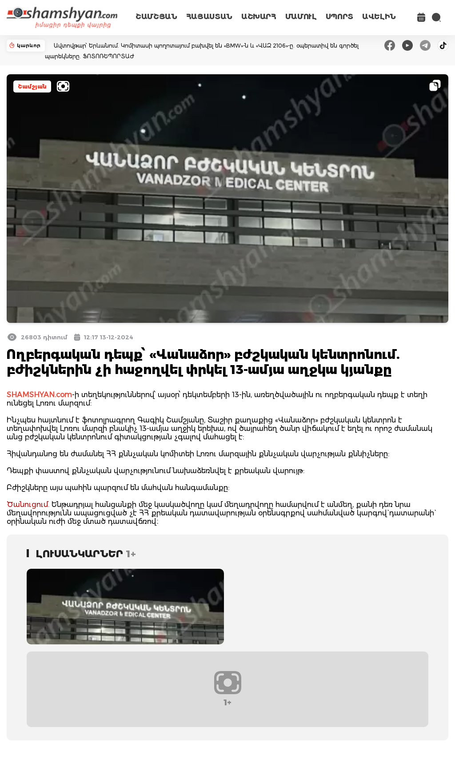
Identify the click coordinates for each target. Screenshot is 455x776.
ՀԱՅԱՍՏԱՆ (209, 16)
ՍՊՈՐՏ (339, 16)
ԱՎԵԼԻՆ (379, 16)
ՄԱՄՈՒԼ (301, 16)
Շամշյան (32, 86)
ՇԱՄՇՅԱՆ (156, 16)
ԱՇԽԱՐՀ (258, 16)
